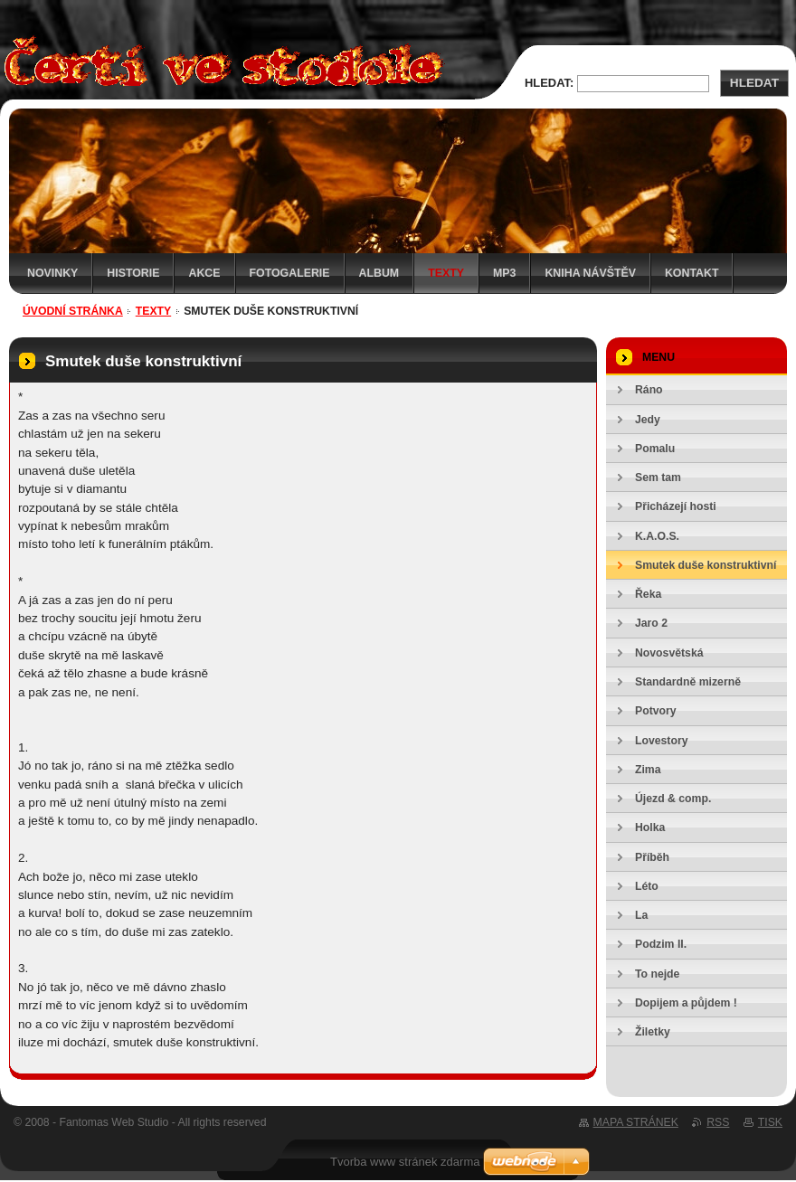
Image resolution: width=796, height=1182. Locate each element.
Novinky (52, 273)
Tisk (770, 1122)
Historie (133, 273)
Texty (446, 273)
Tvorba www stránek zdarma (404, 1161)
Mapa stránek (635, 1122)
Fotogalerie (290, 273)
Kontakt (692, 273)
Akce (204, 273)
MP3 (504, 273)
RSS (717, 1122)
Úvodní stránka (73, 311)
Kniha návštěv (590, 273)
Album (379, 273)
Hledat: (549, 83)
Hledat (754, 83)
